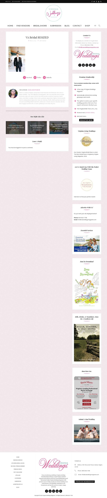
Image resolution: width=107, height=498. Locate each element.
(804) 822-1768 (69, 495)
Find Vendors (23, 26)
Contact (77, 26)
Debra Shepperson (34, 90)
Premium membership (84, 482)
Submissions (18, 481)
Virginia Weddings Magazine (49, 495)
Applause (17, 475)
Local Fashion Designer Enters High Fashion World (15, 126)
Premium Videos (18, 469)
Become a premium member (29, 1)
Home (10, 26)
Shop (87, 26)
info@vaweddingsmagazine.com (88, 47)
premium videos (89, 112)
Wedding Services (17, 460)
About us (7, 1)
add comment (42, 40)
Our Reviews (18, 478)
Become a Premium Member (18, 466)
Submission (55, 26)
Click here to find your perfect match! (84, 188)
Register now (86, 120)
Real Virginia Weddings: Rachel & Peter (37, 126)
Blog (67, 26)
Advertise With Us (17, 484)
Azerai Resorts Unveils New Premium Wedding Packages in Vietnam (59, 126)
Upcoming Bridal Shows (17, 463)
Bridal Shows (40, 26)
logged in (18, 147)
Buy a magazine (16, 1)
